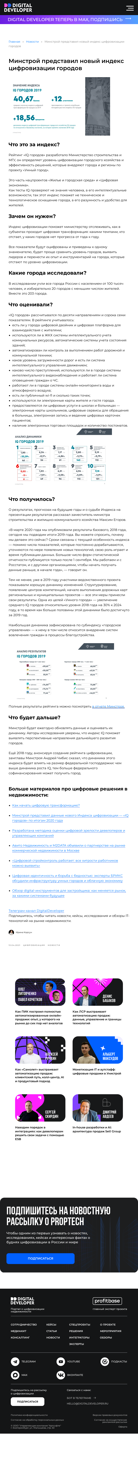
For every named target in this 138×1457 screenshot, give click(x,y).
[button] (40, 1282)
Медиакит (18, 1354)
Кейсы (51, 1348)
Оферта (122, 1450)
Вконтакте (75, 1398)
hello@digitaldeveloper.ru (87, 1427)
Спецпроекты (79, 1348)
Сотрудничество (24, 1348)
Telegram (29, 1384)
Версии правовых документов (110, 1438)
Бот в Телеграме (79, 1421)
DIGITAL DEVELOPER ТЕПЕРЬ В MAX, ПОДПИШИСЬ (65, 19)
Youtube (73, 1384)
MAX (24, 1398)
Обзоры (106, 1361)
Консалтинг (20, 1361)
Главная (17, 43)
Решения (76, 1354)
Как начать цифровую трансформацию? (49, 827)
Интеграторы (79, 1361)
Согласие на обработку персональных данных (37, 1443)
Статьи (51, 1354)
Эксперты (76, 1367)
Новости (35, 43)
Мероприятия (110, 1354)
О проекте (108, 1348)
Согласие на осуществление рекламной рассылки (110, 1444)
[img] (18, 7)
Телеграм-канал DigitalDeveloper (39, 933)
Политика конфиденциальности (29, 1438)
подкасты (119, 1384)
